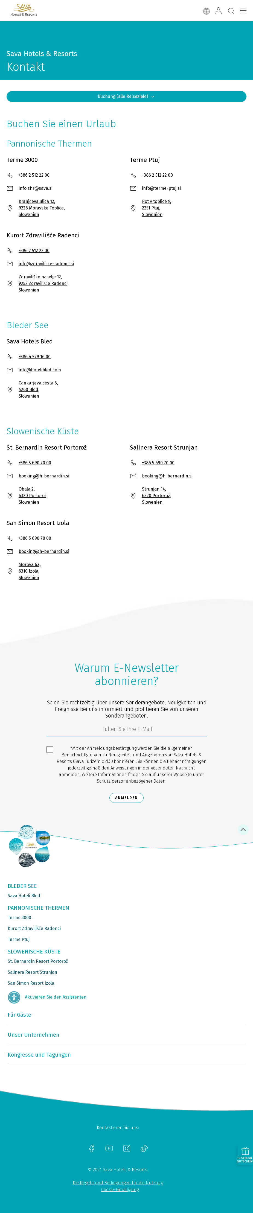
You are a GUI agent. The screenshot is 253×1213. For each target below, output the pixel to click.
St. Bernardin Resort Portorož (38, 961)
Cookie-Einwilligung (120, 1189)
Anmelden (126, 797)
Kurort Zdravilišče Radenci (34, 928)
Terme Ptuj (19, 939)
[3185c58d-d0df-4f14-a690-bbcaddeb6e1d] (126, 730)
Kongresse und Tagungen (39, 1054)
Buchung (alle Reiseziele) (126, 96)
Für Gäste (19, 1014)
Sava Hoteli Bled (24, 895)
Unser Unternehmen (33, 1034)
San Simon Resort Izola (31, 983)
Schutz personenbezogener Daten (131, 781)
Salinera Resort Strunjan (32, 972)
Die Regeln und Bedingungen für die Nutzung (118, 1182)
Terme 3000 (19, 917)
